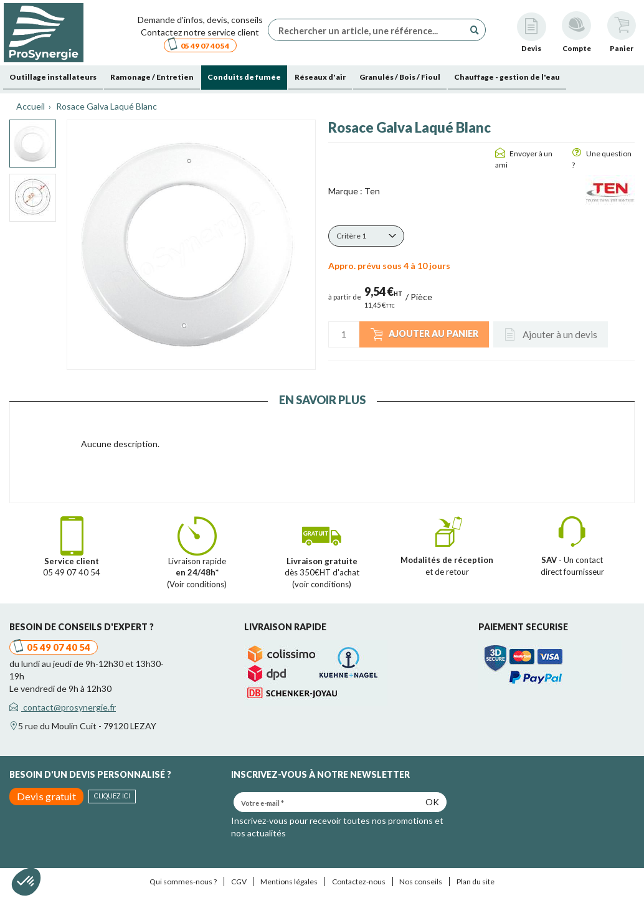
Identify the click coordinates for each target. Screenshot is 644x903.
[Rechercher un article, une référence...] (369, 29)
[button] (366, 236)
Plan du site (476, 881)
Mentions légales (289, 881)
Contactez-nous (359, 881)
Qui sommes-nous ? (183, 881)
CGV (239, 881)
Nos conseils (420, 881)
